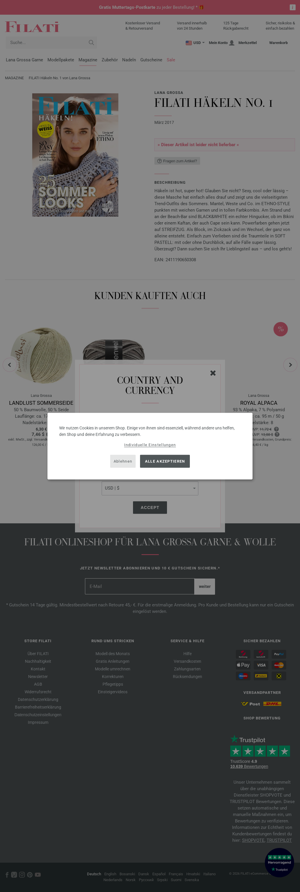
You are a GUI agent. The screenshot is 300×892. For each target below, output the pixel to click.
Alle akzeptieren (165, 461)
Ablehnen (123, 461)
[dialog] (150, 446)
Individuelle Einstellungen (150, 444)
